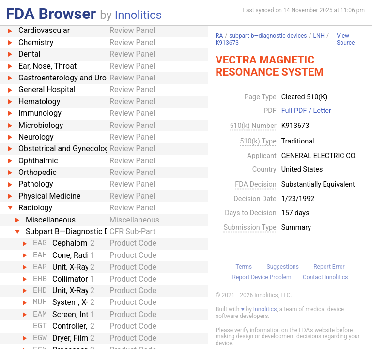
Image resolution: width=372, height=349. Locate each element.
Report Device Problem (262, 277)
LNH (319, 35)
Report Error (328, 266)
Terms (243, 266)
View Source (346, 39)
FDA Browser (51, 13)
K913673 (227, 42)
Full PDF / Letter (306, 111)
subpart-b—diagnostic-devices (268, 35)
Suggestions (283, 266)
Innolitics (138, 15)
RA (219, 35)
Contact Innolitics (325, 277)
